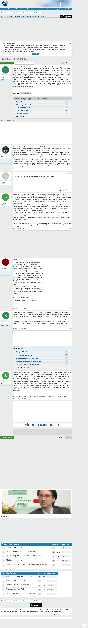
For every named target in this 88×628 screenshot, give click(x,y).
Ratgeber (36, 9)
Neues (10, 9)
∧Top (84, 626)
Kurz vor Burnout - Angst (15, 547)
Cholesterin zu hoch (14, 560)
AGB (50, 618)
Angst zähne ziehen (22, 110)
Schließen (35, 53)
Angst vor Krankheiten (34, 600)
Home (3, 9)
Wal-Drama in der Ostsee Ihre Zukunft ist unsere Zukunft (28, 576)
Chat (43, 9)
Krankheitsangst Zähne (13, 58)
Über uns (23, 618)
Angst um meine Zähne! (23, 107)
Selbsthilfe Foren (19, 9)
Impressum (28, 618)
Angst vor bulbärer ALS (15, 589)
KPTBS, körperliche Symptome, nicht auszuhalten (25, 556)
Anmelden (68, 9)
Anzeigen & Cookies (43, 618)
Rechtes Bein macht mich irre (17, 585)
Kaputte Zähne (20, 102)
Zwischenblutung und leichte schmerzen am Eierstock (27, 564)
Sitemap (54, 618)
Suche (29, 9)
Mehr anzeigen (20, 116)
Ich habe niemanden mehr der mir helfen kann (24, 552)
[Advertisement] (42, 411)
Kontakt (18, 618)
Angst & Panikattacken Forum (19, 600)
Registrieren (59, 9)
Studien (49, 9)
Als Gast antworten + (7, 63)
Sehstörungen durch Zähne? (24, 105)
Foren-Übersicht (5, 600)
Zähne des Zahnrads (22, 113)
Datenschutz (35, 618)
